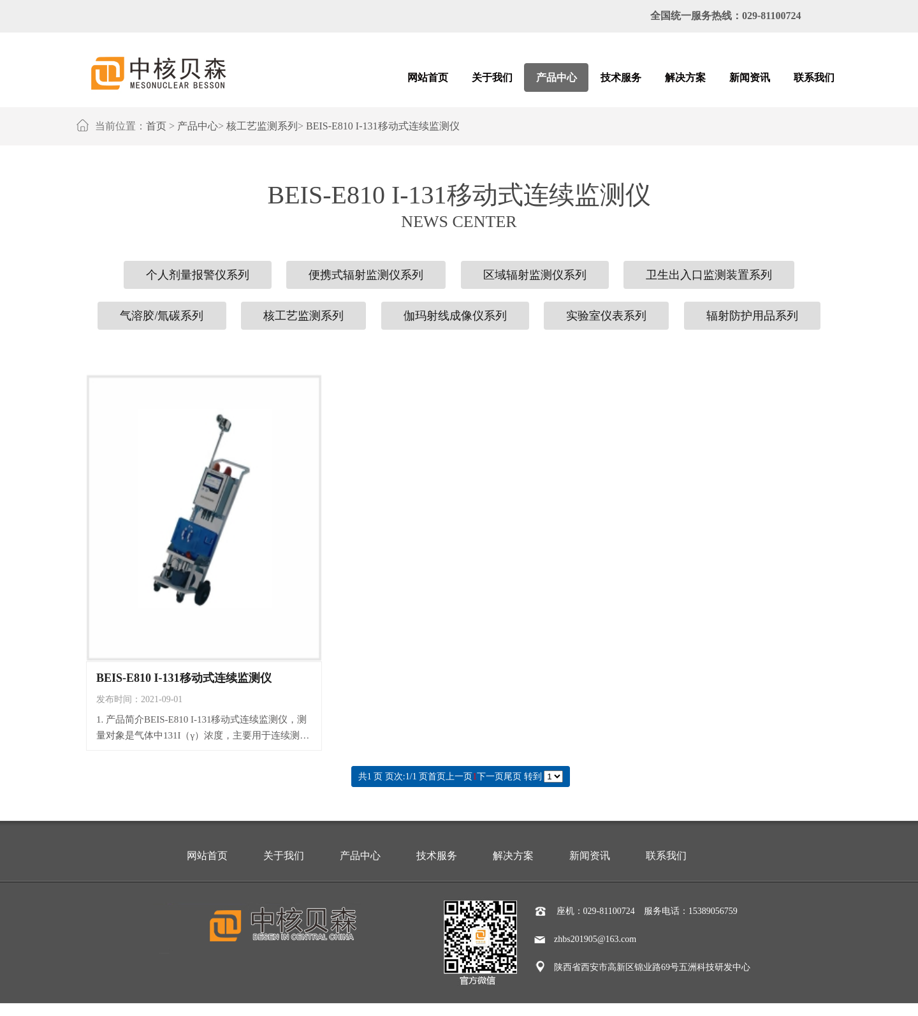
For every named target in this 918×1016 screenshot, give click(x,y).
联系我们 (666, 855)
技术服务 (436, 855)
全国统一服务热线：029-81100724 (725, 15)
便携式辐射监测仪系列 (366, 275)
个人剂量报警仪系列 (197, 275)
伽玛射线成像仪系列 (455, 315)
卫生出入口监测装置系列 (709, 275)
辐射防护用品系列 (752, 315)
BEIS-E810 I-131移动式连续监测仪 (382, 126)
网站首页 (207, 855)
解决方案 (513, 855)
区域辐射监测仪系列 (534, 275)
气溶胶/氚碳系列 (161, 315)
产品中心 (197, 126)
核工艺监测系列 (262, 126)
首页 (156, 126)
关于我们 (283, 855)
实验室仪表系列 (606, 315)
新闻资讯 (589, 855)
